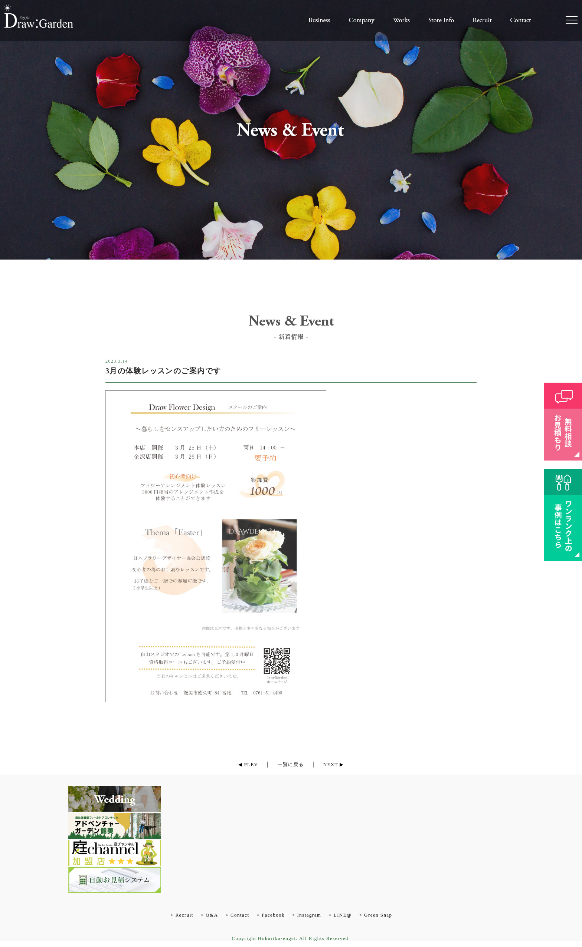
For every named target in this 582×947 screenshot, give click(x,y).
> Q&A (209, 915)
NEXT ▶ (338, 764)
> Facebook (270, 915)
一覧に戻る (290, 764)
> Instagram (306, 915)
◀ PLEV (243, 764)
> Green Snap (375, 915)
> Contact (237, 915)
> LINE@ (340, 915)
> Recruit (181, 915)
